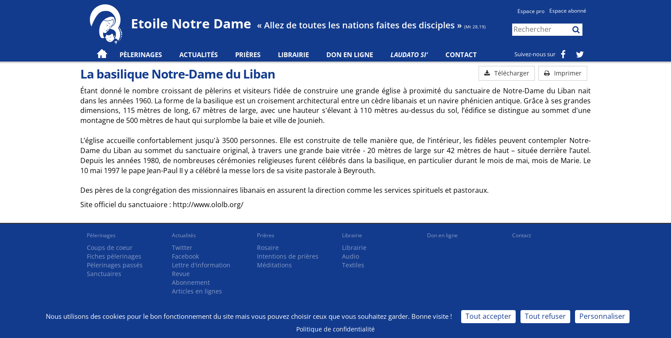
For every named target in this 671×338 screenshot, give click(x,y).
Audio (350, 256)
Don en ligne (349, 54)
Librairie (293, 54)
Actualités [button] (198, 54)
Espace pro (530, 11)
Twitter (182, 247)
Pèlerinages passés (115, 265)
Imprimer (563, 73)
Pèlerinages (101, 235)
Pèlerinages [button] (141, 54)
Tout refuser (545, 316)
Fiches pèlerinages (114, 256)
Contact (461, 54)
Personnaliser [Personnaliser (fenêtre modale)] (602, 316)
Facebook (185, 256)
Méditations (274, 265)
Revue (181, 274)
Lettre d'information (201, 265)
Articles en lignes (197, 291)
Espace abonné (567, 10)
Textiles (353, 265)
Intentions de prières (287, 256)
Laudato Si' (409, 54)
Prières (247, 54)
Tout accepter (488, 316)
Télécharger (506, 73)
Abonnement (191, 282)
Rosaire (268, 247)
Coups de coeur (110, 247)
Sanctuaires (104, 274)
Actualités (184, 235)
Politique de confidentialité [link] (335, 329)
